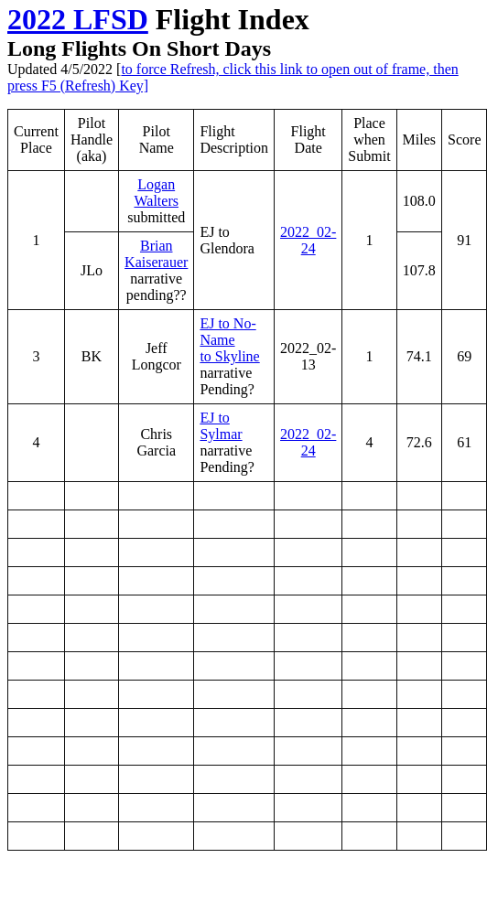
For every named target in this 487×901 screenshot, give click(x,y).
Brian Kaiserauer (156, 254)
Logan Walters (156, 193)
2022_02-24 (308, 240)
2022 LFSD (77, 19)
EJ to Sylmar (221, 426)
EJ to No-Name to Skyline (229, 340)
